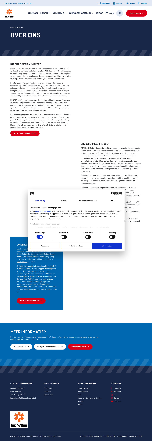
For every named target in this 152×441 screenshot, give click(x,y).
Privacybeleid (135, 436)
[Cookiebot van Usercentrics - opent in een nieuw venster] (112, 193)
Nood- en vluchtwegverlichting (89, 398)
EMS (30, 3)
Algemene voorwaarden (91, 436)
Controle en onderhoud (80, 13)
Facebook (116, 388)
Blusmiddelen (83, 391)
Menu (111, 13)
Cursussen (33, 13)
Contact (99, 13)
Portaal (142, 3)
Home (12, 28)
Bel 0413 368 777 (20, 347)
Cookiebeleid (109, 436)
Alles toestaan (106, 246)
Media (80, 404)
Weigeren (45, 246)
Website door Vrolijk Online (50, 436)
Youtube (116, 401)
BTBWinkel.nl (22, 262)
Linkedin (116, 391)
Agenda (130, 3)
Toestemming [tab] (39, 201)
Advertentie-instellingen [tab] (88, 201)
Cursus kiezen (135, 13)
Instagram (116, 398)
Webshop (118, 3)
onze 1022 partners (43, 211)
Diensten (44, 13)
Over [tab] (112, 201)
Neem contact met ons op (23, 133)
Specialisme (58, 13)
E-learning (104, 3)
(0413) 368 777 (19, 394)
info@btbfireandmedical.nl (48, 347)
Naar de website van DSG (29, 301)
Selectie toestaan (76, 246)
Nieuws (80, 401)
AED (79, 394)
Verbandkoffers (83, 388)
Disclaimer (122, 436)
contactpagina (15, 339)
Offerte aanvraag (79, 347)
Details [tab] (64, 201)
